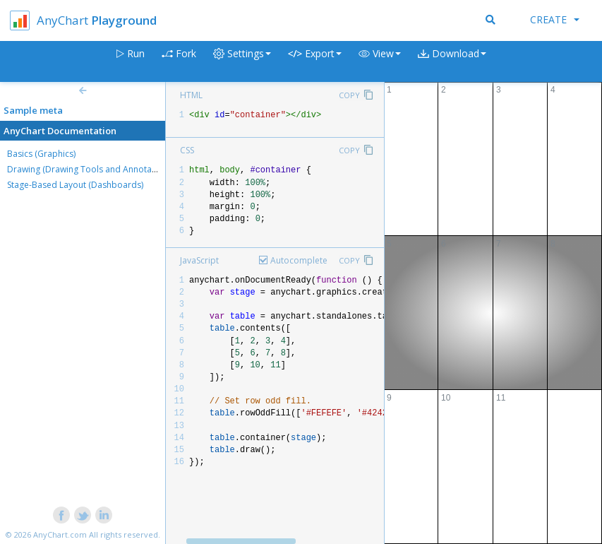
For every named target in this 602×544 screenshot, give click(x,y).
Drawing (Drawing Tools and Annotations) (90, 169)
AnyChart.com (60, 534)
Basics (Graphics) (41, 154)
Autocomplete (298, 260)
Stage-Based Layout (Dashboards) (75, 185)
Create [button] (554, 19)
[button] (379, 62)
